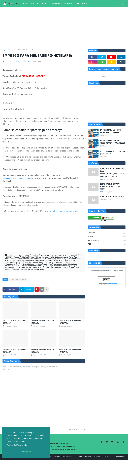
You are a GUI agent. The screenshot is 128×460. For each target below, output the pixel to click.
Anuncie (88, 457)
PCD (106, 244)
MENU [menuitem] (44, 4)
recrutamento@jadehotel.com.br (17, 178)
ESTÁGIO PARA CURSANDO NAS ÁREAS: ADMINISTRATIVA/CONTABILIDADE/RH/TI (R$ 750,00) (112, 172)
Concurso (106, 233)
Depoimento (120, 457)
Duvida (97, 457)
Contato (79, 457)
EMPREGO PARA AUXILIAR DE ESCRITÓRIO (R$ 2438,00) (111, 131)
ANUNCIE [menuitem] (56, 4)
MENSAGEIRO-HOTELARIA (23, 50)
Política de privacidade (63, 457)
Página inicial (7, 50)
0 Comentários (35, 61)
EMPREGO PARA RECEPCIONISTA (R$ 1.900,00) (112, 152)
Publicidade (107, 457)
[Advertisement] (64, 28)
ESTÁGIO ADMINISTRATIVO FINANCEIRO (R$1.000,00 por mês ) (111, 186)
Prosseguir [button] (26, 451)
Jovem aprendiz (106, 240)
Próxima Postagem (76, 429)
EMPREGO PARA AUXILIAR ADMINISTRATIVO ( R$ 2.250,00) (112, 142)
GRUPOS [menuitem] (67, 4)
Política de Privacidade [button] (16, 445)
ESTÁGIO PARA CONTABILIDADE (112, 197)
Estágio (106, 237)
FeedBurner (112, 284)
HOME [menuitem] (25, 4)
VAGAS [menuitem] (34, 4)
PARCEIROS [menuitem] (81, 4)
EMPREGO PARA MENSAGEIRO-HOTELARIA (14, 322)
